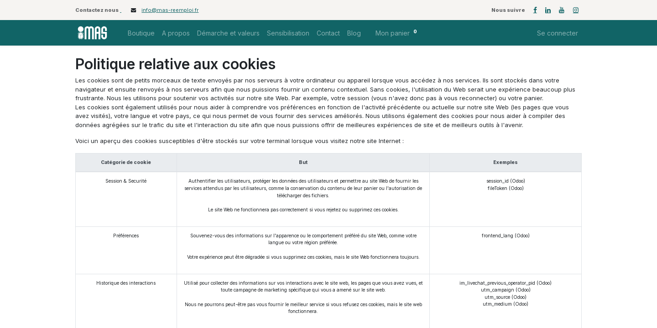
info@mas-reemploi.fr (169, 10)
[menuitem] (141, 33)
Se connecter (557, 33)
